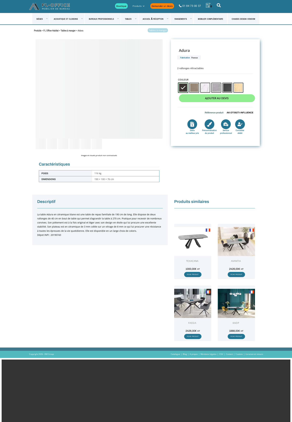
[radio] (183, 88)
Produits (37, 30)
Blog (185, 354)
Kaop (236, 322)
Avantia (236, 260)
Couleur (183, 79)
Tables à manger (68, 30)
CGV (221, 354)
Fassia (192, 322)
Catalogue (175, 354)
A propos (194, 354)
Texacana (192, 260)
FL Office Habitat (50, 30)
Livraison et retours (254, 354)
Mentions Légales (208, 354)
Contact (229, 354)
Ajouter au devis (217, 98)
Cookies (239, 354)
